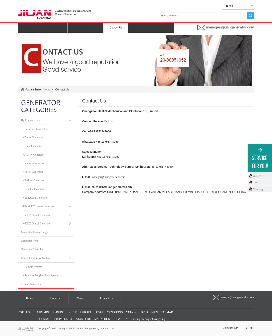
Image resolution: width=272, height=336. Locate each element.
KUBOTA (85, 312)
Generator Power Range (34, 232)
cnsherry (257, 175)
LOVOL (99, 312)
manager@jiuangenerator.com (108, 177)
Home (27, 27)
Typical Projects (52, 27)
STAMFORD (83, 319)
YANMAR (166, 312)
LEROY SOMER (62, 319)
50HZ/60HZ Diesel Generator (47, 206)
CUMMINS (43, 312)
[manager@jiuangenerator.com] (225, 27)
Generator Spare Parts (33, 249)
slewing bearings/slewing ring (148, 319)
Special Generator (31, 284)
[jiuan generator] (54, 11)
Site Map (249, 328)
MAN (154, 312)
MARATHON (102, 319)
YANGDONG (115, 312)
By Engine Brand (47, 120)
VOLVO (131, 312)
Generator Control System (47, 258)
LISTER (143, 312)
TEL (255, 182)
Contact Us (116, 27)
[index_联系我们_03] (136, 59)
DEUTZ (72, 312)
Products (55, 298)
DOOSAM (43, 319)
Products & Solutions (86, 27)
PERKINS (58, 312)
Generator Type (29, 240)
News (80, 298)
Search (250, 15)
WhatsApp (258, 189)
